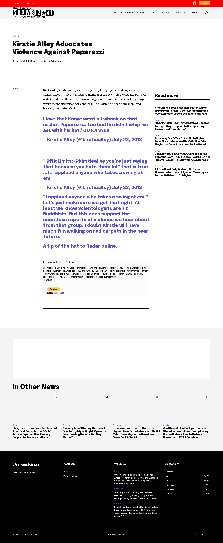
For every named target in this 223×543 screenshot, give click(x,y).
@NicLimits (59, 161)
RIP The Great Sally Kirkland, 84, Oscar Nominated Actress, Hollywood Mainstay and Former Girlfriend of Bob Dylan (182, 172)
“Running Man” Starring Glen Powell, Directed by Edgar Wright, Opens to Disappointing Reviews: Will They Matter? (182, 126)
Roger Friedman (53, 61)
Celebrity (18, 36)
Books (157, 105)
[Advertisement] (111, 359)
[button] (206, 13)
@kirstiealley (89, 161)
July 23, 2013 (127, 140)
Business (159, 120)
